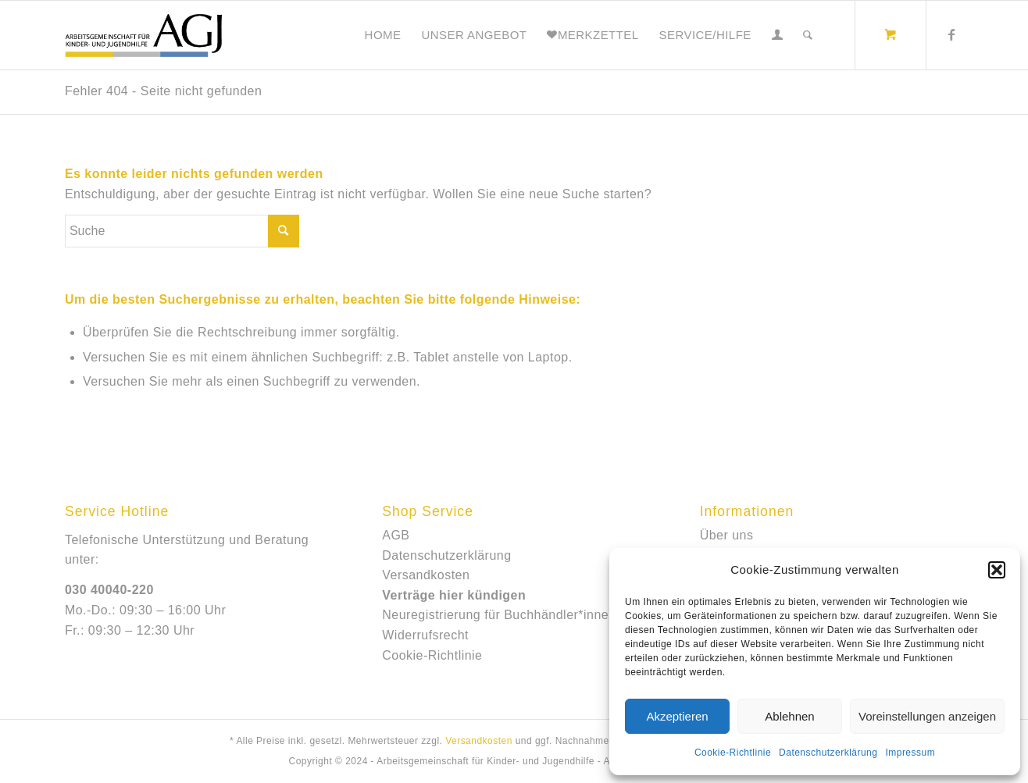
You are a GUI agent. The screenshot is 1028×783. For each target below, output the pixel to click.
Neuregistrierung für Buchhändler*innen (499, 614)
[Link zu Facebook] (951, 34)
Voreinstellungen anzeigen (927, 716)
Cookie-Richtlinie (732, 752)
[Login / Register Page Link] (777, 35)
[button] (997, 570)
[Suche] (808, 35)
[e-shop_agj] (143, 35)
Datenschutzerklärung (828, 752)
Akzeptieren (677, 716)
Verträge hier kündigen (454, 595)
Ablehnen (789, 716)
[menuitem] (383, 35)
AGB (395, 535)
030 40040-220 (109, 589)
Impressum (910, 752)
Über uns (727, 535)
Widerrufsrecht (425, 635)
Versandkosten (425, 575)
